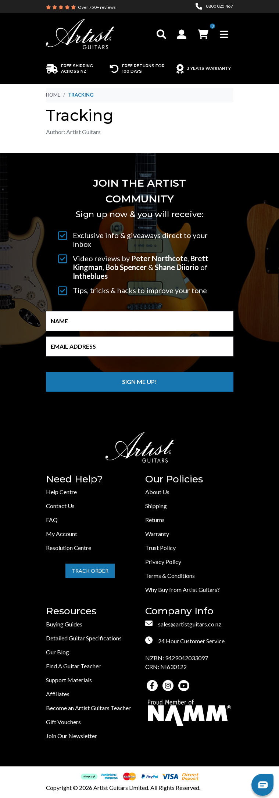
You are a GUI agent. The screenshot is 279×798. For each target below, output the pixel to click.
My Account (61, 533)
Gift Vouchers (63, 721)
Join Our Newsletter (71, 735)
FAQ (52, 519)
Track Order (90, 571)
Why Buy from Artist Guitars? (182, 589)
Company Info (179, 611)
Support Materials (69, 679)
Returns (155, 519)
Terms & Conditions (170, 575)
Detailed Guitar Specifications (84, 638)
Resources (71, 611)
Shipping (156, 505)
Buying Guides (64, 624)
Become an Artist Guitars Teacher (88, 707)
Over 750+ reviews (97, 7)
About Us (157, 491)
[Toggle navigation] (224, 34)
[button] (182, 34)
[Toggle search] (161, 34)
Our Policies (174, 479)
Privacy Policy (163, 561)
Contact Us (60, 505)
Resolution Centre (68, 547)
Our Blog (57, 651)
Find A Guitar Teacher (73, 665)
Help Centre (61, 491)
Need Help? (74, 479)
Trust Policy (160, 547)
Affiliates (57, 693)
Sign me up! (139, 381)
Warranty (157, 533)
